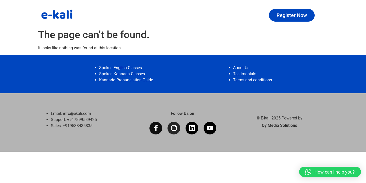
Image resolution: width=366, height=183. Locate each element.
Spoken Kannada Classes (122, 73)
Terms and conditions (252, 80)
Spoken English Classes (120, 67)
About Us (241, 67)
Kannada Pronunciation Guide (126, 80)
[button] (330, 172)
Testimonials (244, 73)
